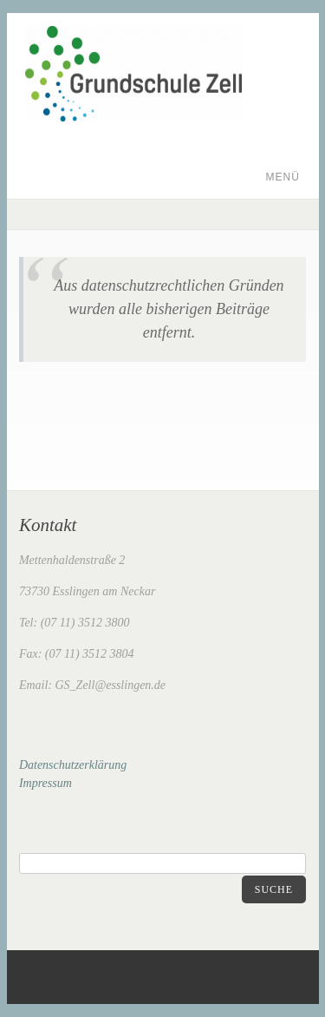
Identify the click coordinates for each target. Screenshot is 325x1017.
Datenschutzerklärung (73, 764)
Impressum (45, 783)
